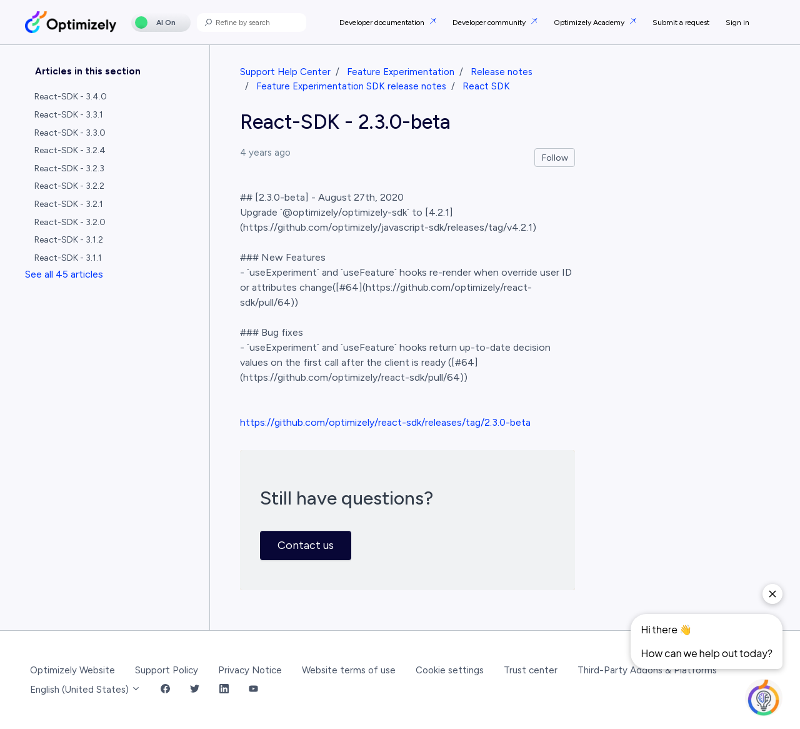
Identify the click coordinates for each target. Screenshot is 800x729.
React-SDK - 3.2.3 (69, 168)
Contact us (306, 545)
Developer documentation (382, 22)
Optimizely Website (72, 670)
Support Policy (166, 670)
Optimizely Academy (590, 22)
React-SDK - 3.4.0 (70, 96)
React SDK (486, 86)
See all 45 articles (64, 274)
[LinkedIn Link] (224, 690)
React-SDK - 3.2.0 (70, 222)
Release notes (501, 72)
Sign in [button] (737, 22)
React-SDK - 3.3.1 (68, 114)
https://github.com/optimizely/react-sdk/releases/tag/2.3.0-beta (385, 422)
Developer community (490, 22)
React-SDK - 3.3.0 (70, 133)
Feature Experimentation (400, 72)
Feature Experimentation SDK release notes (351, 86)
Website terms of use (349, 670)
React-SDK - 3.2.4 (70, 150)
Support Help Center (285, 72)
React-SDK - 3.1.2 (68, 239)
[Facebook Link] (165, 690)
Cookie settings (450, 670)
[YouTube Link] (253, 690)
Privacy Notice (250, 670)
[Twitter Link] (194, 690)
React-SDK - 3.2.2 (69, 186)
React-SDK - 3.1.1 (68, 258)
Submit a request (680, 22)
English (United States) (85, 689)
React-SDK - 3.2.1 (68, 204)
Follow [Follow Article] (555, 158)
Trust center (531, 670)
